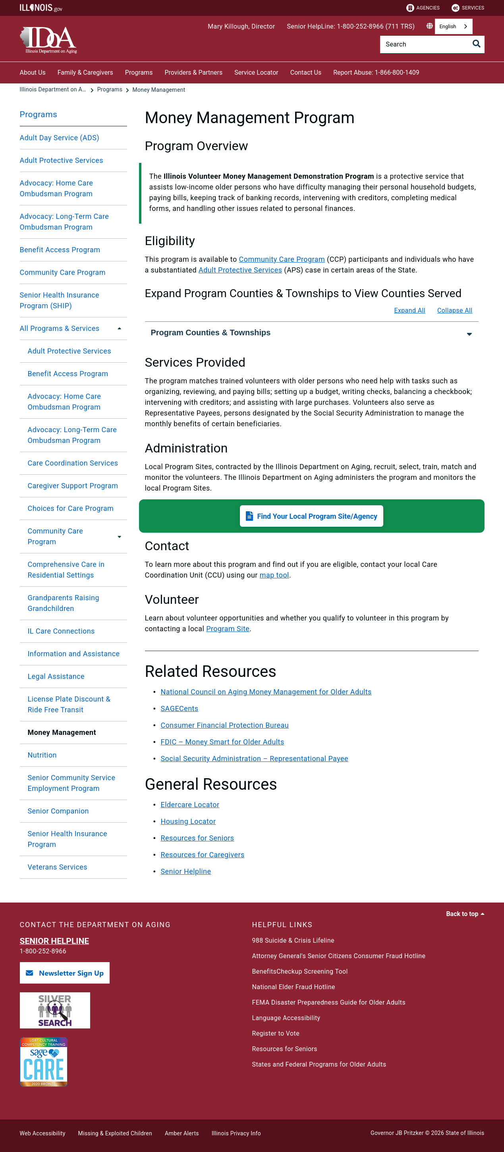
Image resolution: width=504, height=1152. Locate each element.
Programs (139, 72)
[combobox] (453, 26)
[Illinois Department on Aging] (54, 90)
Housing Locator (188, 821)
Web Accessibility (43, 1133)
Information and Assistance (74, 653)
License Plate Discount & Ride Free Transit (69, 704)
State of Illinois (465, 1133)
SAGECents (180, 708)
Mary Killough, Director (241, 26)
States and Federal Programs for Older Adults (319, 1064)
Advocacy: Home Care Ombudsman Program (56, 188)
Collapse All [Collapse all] (455, 310)
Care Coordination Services (73, 463)
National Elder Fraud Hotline (293, 987)
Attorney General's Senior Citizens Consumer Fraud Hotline (339, 956)
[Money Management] (158, 90)
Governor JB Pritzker (397, 1133)
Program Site (227, 628)
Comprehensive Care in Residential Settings (66, 569)
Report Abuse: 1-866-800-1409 (376, 72)
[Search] (432, 44)
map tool (274, 575)
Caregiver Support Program (73, 485)
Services (468, 8)
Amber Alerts (182, 1133)
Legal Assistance (56, 676)
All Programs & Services (60, 328)
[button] (311, 516)
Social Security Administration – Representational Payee (254, 758)
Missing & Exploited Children (115, 1133)
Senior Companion (58, 811)
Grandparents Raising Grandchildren (63, 603)
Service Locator (256, 72)
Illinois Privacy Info (236, 1133)
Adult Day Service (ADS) (60, 137)
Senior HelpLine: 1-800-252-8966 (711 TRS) (351, 26)
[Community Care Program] (117, 536)
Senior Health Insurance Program (68, 839)
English (447, 26)
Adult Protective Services (61, 160)
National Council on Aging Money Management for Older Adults (266, 692)
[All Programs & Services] (117, 328)
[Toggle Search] (477, 44)
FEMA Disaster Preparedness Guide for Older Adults (329, 1002)
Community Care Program (63, 272)
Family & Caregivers (85, 72)
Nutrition (42, 755)
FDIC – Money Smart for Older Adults (222, 742)
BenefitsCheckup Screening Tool (300, 971)
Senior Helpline (186, 871)
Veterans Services (57, 867)
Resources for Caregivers (203, 854)
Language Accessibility (286, 1018)
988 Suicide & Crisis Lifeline (293, 940)
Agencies (423, 8)
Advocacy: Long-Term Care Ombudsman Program (64, 221)
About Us (33, 72)
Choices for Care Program (71, 508)
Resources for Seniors (197, 838)
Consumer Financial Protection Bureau (225, 725)
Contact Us (306, 72)
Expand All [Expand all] (409, 310)
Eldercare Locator (190, 804)
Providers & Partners (193, 72)
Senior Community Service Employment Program (72, 782)
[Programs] (110, 90)
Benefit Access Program (60, 249)
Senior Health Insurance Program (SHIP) (60, 300)
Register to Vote (276, 1033)
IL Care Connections (61, 631)
